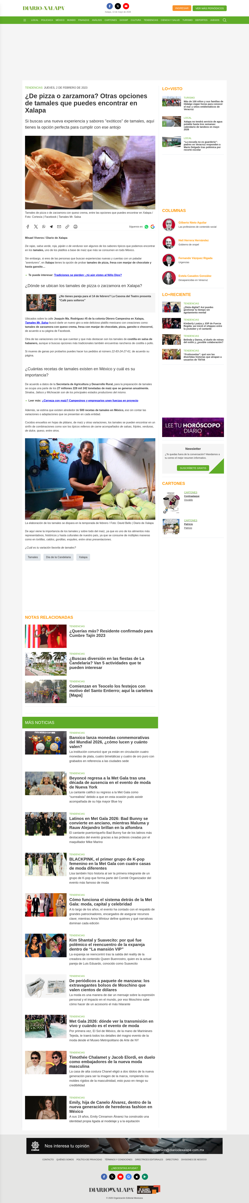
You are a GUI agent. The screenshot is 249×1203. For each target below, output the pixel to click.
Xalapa (83, 557)
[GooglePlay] (145, 1177)
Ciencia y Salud (170, 20)
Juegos (214, 20)
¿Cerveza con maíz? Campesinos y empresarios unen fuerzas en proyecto (90, 400)
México (60, 20)
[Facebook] (110, 6)
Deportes (201, 20)
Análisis (97, 20)
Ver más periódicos (210, 8)
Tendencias (151, 20)
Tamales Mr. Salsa (36, 322)
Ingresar (182, 8)
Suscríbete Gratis (193, 468)
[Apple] (137, 1177)
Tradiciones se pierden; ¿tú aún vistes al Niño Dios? (88, 274)
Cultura (136, 20)
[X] (118, 6)
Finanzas (83, 20)
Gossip (124, 20)
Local (34, 20)
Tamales (33, 557)
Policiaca (47, 20)
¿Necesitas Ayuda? (124, 1168)
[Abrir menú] (24, 20)
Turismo (187, 20)
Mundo (71, 20)
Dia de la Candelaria (58, 557)
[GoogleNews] (129, 1177)
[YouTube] (126, 6)
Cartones (111, 20)
